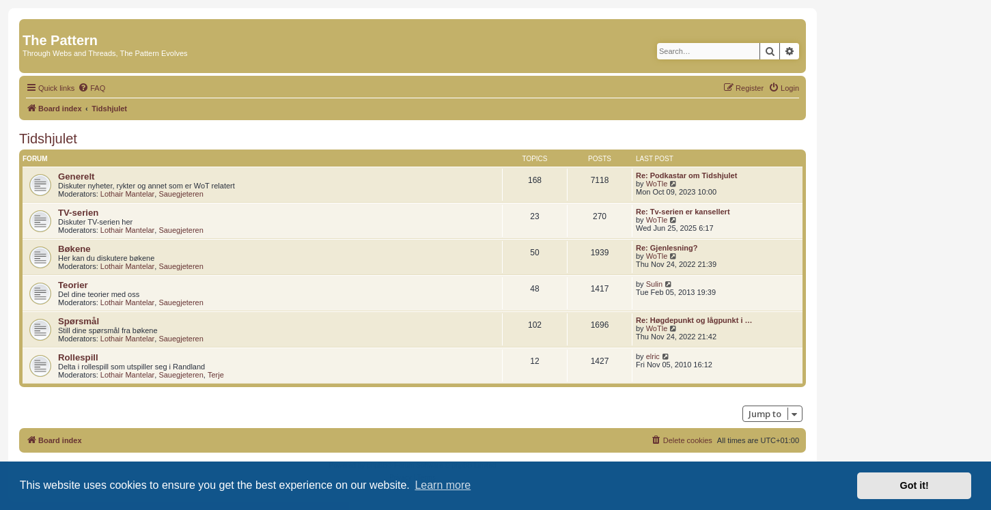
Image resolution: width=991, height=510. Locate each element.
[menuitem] (91, 88)
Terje (216, 375)
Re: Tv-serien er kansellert (683, 212)
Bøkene (74, 249)
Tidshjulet (48, 138)
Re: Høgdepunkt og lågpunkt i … (694, 320)
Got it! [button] (914, 485)
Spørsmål (78, 321)
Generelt (76, 176)
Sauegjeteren (180, 194)
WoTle (657, 184)
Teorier (73, 285)
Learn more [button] (443, 485)
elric (653, 356)
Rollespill (78, 357)
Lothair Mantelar (127, 194)
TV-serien (78, 213)
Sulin (654, 284)
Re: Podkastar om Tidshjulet (686, 175)
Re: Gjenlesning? (666, 248)
